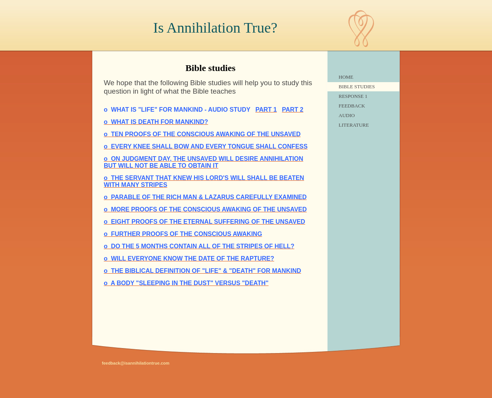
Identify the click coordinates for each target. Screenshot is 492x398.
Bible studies (357, 86)
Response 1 (353, 96)
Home (346, 77)
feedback (352, 106)
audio (347, 115)
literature (354, 125)
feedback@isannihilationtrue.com (136, 363)
